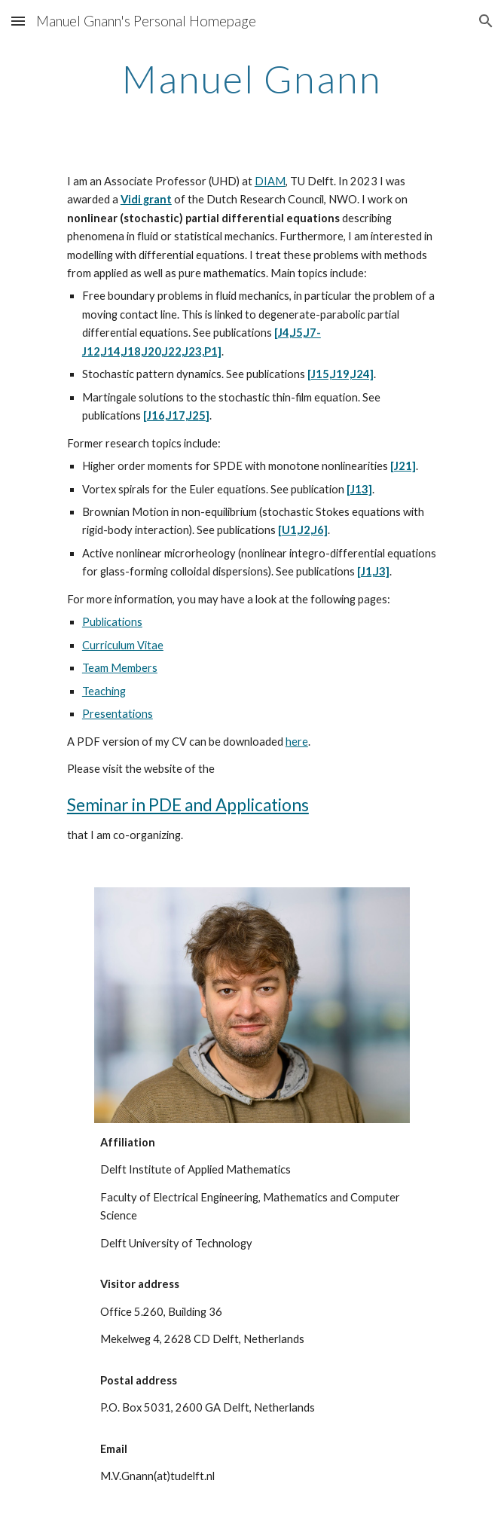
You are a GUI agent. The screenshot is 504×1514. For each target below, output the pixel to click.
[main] (252, 79)
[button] (18, 20)
